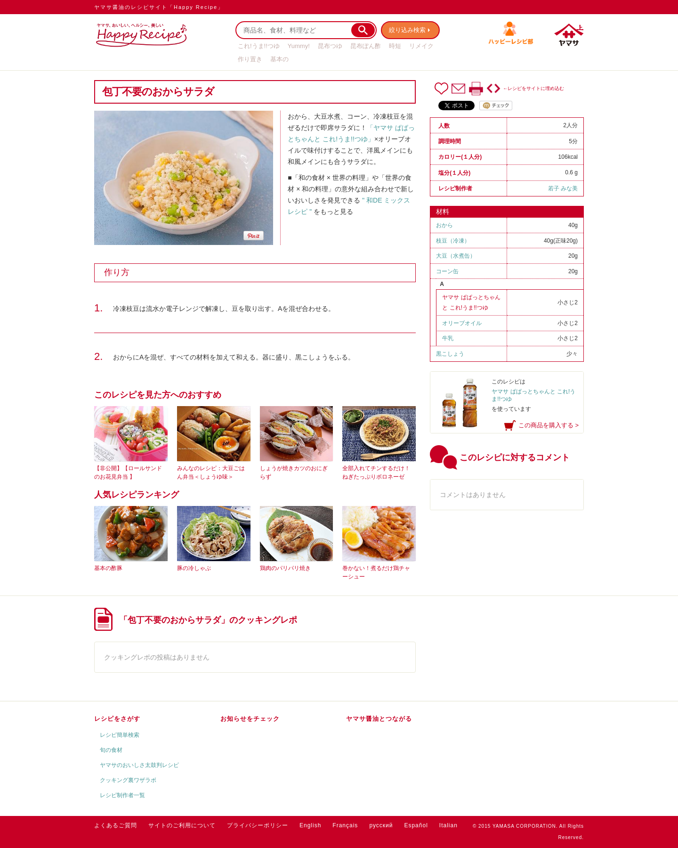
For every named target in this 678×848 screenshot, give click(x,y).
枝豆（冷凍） (453, 240)
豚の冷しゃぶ (194, 568)
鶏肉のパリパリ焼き (285, 568)
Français (345, 825)
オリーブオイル (462, 323)
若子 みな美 (563, 188)
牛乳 (447, 338)
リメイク (421, 45)
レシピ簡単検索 (119, 735)
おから (444, 225)
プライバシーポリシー (257, 825)
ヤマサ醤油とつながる (379, 718)
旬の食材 (111, 750)
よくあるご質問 (115, 825)
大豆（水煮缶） (456, 256)
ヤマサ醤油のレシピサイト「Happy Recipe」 (159, 7)
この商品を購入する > (548, 425)
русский (381, 825)
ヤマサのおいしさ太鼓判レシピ (139, 765)
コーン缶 (447, 271)
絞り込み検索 (407, 29)
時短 (395, 45)
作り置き (250, 59)
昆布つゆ (330, 45)
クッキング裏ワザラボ (128, 780)
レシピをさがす (117, 718)
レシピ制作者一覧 (122, 795)
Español (416, 825)
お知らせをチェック (250, 718)
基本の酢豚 (108, 568)
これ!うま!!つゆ (259, 45)
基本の (279, 59)
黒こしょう (450, 354)
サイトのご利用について (182, 825)
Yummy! (299, 45)
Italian (448, 825)
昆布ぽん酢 (365, 45)
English (310, 825)
